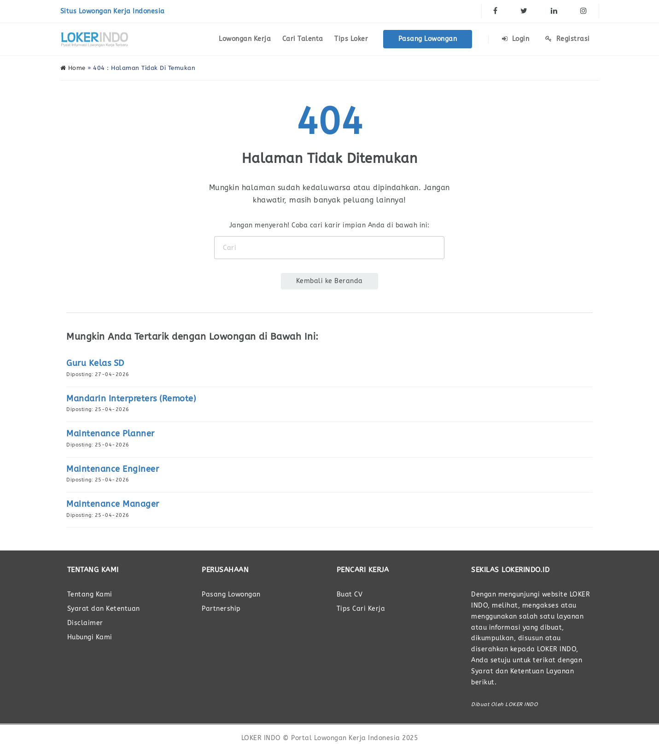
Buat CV (350, 594)
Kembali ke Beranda (329, 281)
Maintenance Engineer (112, 469)
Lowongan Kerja (245, 39)
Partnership (221, 609)
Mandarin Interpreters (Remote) (131, 399)
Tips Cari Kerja (361, 609)
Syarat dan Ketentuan (103, 609)
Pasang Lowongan (427, 39)
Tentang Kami (89, 594)
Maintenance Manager (112, 504)
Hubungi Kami (89, 637)
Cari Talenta (302, 39)
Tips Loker (351, 39)
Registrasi (567, 39)
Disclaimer (85, 623)
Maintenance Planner (110, 434)
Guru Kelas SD (95, 363)
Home (73, 67)
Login (516, 39)
